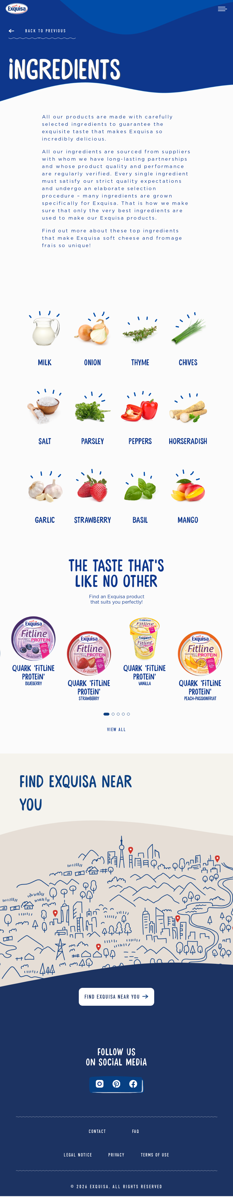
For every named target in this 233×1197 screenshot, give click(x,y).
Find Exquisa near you (112, 998)
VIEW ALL (116, 730)
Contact (97, 1132)
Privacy (116, 1156)
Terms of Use (155, 1156)
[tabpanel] (33, 660)
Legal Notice (78, 1156)
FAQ (135, 1132)
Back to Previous (45, 30)
